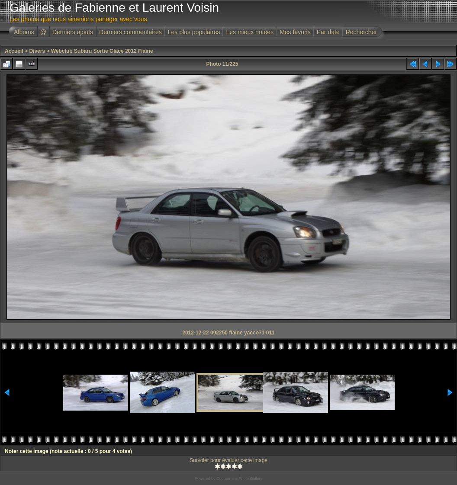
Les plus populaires (194, 32)
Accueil (14, 51)
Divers (37, 51)
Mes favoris (295, 32)
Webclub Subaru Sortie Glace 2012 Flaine (102, 51)
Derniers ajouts (72, 32)
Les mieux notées (250, 32)
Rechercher (361, 32)
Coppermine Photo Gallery (239, 478)
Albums (24, 32)
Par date (328, 32)
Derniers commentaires (130, 32)
